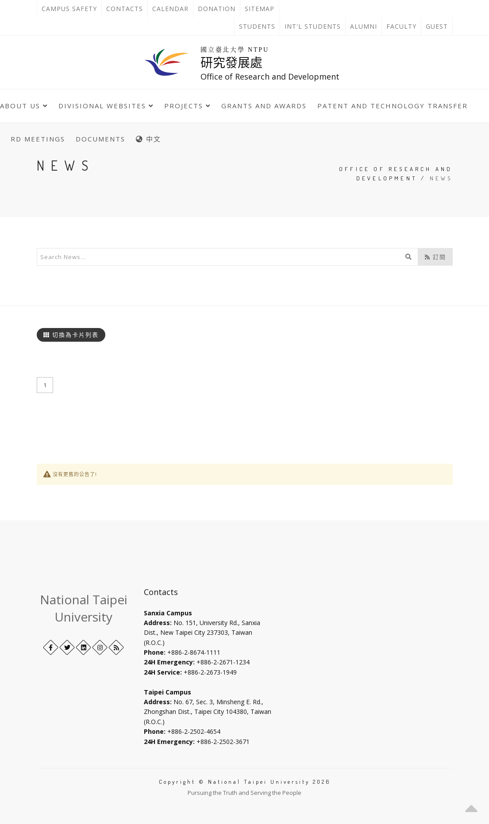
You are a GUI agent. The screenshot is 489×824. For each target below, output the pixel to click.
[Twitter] (67, 647)
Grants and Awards (264, 105)
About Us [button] (24, 105)
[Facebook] (50, 647)
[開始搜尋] (408, 257)
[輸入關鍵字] (227, 257)
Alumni (363, 26)
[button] (471, 806)
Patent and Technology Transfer (392, 105)
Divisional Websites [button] (106, 105)
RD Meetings (38, 138)
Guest (437, 26)
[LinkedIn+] (83, 647)
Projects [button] (187, 105)
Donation (219, 9)
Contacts (126, 9)
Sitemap (259, 8)
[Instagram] (99, 647)
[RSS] (116, 647)
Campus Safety (69, 8)
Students (257, 26)
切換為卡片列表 (71, 335)
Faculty (401, 26)
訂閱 (435, 257)
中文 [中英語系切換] (148, 138)
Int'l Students (313, 26)
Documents (100, 138)
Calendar (170, 8)
